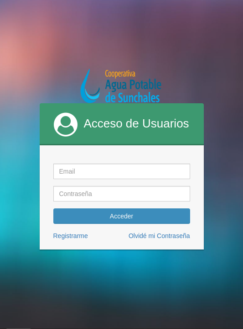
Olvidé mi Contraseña (159, 235)
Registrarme (70, 235)
